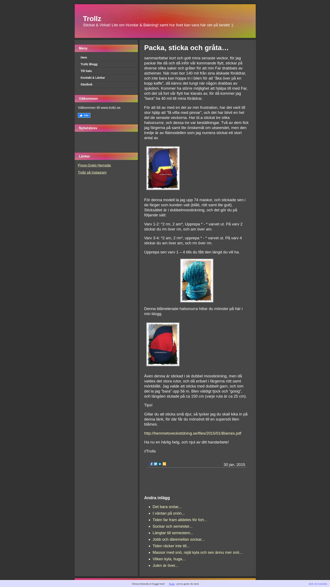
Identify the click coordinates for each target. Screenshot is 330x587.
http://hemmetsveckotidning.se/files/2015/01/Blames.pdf (192, 433)
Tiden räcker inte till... (171, 546)
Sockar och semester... (173, 526)
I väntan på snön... (169, 513)
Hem (84, 57)
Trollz (92, 19)
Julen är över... (165, 565)
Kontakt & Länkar (93, 77)
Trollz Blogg (89, 64)
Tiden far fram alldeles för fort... (180, 520)
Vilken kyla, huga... (169, 559)
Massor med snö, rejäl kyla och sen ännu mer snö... (197, 552)
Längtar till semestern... (173, 533)
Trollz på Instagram (92, 172)
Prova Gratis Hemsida (94, 165)
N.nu (171, 583)
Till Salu (86, 71)
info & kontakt (318, 583)
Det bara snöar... (167, 506)
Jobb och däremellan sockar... (179, 539)
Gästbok (86, 84)
